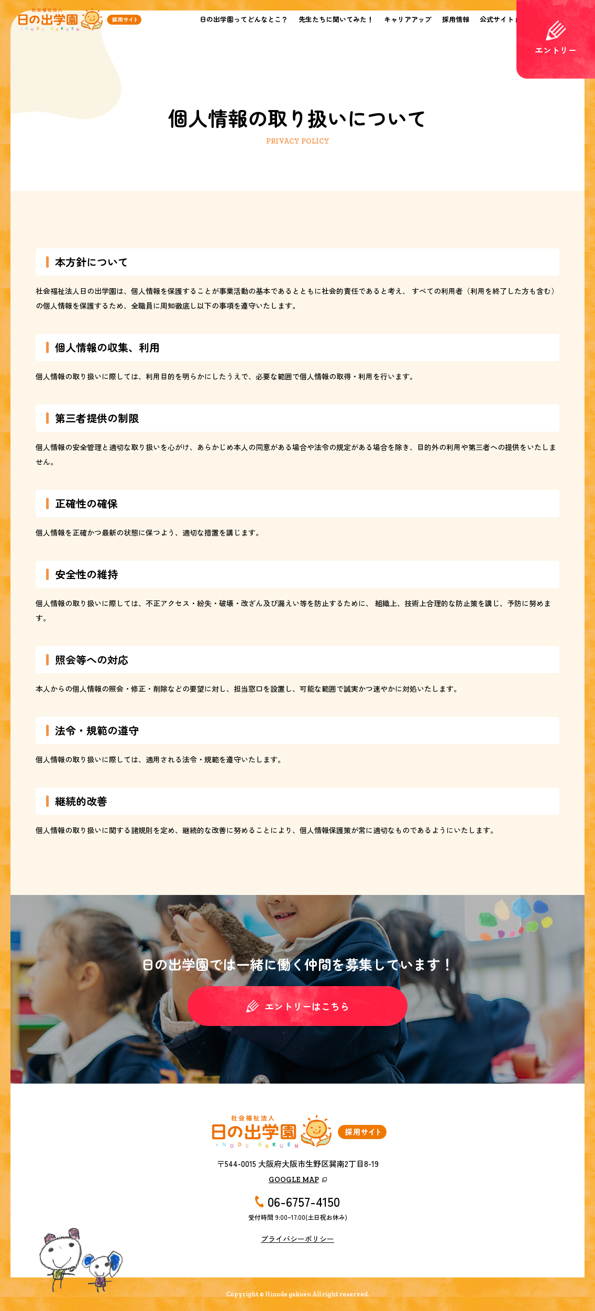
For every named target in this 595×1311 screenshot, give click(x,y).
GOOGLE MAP (294, 1179)
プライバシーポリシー (297, 1238)
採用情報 (455, 19)
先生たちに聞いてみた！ (336, 19)
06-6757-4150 (304, 1201)
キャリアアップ (408, 19)
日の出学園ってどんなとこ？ (244, 19)
